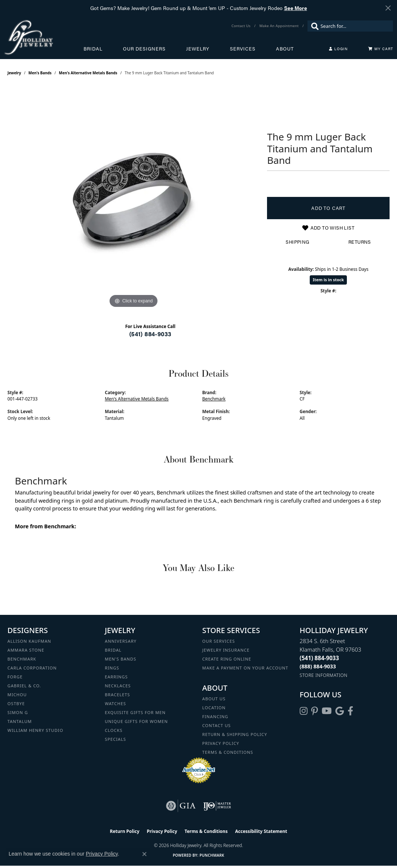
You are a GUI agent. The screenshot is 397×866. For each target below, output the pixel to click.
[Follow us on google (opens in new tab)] (339, 711)
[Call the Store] (319, 658)
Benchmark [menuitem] (21, 659)
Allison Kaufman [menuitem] (29, 641)
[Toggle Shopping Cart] (380, 48)
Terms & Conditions (227, 752)
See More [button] (295, 8)
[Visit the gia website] (181, 806)
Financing (215, 716)
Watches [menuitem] (115, 703)
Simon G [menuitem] (17, 712)
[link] (241, 26)
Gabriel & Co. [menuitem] (24, 685)
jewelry (14, 72)
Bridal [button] (93, 48)
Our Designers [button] (144, 48)
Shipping (297, 242)
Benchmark (214, 399)
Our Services (218, 641)
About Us (214, 698)
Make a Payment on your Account (245, 668)
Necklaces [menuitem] (118, 685)
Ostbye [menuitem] (16, 703)
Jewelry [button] (197, 48)
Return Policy (125, 831)
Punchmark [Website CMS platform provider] (211, 855)
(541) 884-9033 (150, 334)
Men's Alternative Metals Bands (88, 72)
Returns (359, 242)
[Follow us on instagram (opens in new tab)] (303, 711)
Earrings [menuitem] (116, 676)
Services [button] (243, 48)
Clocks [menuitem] (114, 730)
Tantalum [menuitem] (19, 721)
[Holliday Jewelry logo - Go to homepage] (44, 37)
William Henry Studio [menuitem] (35, 730)
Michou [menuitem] (17, 694)
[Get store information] (324, 675)
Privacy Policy (221, 743)
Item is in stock (328, 279)
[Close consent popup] (144, 854)
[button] (338, 48)
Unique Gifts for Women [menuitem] (136, 721)
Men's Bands (40, 72)
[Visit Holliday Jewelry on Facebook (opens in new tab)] (350, 711)
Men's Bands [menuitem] (120, 659)
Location (214, 707)
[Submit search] (313, 26)
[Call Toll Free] (318, 666)
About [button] (285, 48)
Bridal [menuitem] (113, 650)
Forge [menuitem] (15, 676)
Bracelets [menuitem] (117, 694)
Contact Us (216, 725)
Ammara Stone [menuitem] (25, 650)
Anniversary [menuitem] (120, 641)
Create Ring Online (226, 659)
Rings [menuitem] (112, 668)
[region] (133, 198)
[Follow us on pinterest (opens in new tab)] (314, 711)
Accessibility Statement (261, 831)
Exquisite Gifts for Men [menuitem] (135, 712)
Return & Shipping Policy (234, 734)
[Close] (388, 8)
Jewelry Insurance (226, 650)
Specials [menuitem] (115, 739)
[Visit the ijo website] (217, 806)
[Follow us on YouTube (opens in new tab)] (327, 711)
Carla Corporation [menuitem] (32, 668)
